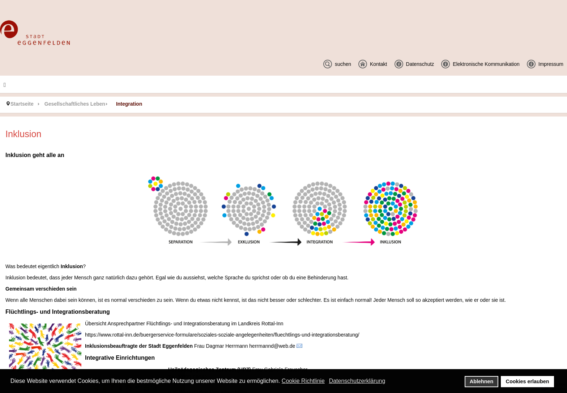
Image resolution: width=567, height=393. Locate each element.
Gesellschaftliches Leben (74, 104)
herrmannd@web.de (272, 346)
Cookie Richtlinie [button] (303, 381)
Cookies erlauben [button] (527, 381)
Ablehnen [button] (482, 381)
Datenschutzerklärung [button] (357, 381)
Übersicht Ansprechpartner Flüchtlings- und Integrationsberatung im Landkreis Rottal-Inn (184, 323)
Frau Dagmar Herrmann (221, 346)
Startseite (22, 104)
